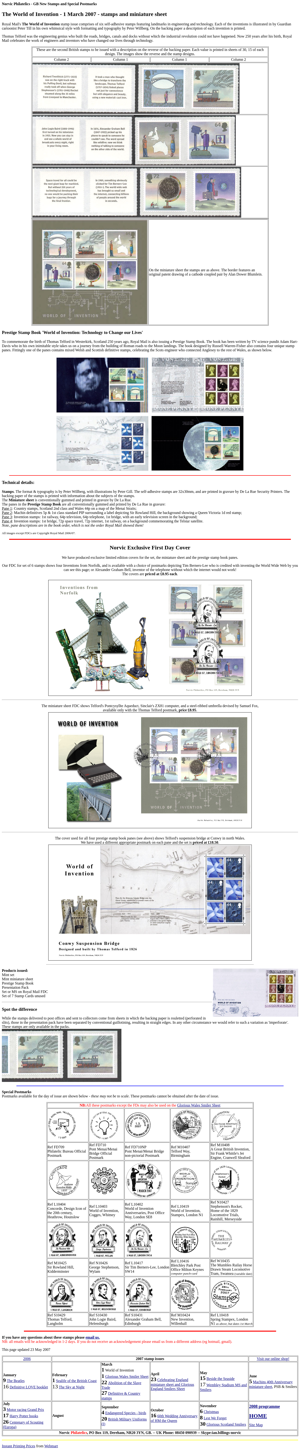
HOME (258, 1416)
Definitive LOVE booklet (29, 1387)
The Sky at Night (72, 1387)
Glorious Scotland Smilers (226, 1424)
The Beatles (16, 1381)
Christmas (211, 1412)
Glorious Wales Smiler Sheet (199, 1105)
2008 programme (264, 1406)
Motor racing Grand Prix (25, 1410)
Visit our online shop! (273, 1359)
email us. (93, 1337)
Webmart (51, 1446)
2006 (27, 1359)
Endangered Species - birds (125, 1413)
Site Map (256, 1425)
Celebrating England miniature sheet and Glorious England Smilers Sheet (172, 1384)
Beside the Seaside (220, 1379)
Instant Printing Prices (18, 1446)
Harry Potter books (24, 1416)
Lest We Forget (215, 1418)
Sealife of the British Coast (76, 1381)
